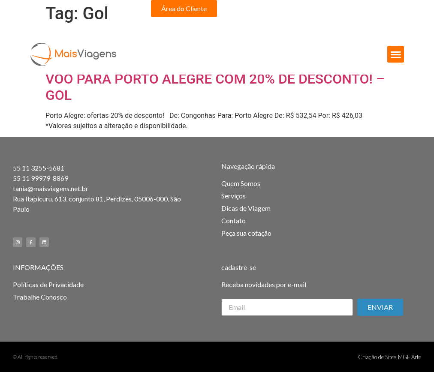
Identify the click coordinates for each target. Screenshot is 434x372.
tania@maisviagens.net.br (50, 188)
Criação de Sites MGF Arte (389, 357)
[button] (184, 8)
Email (229, 295)
